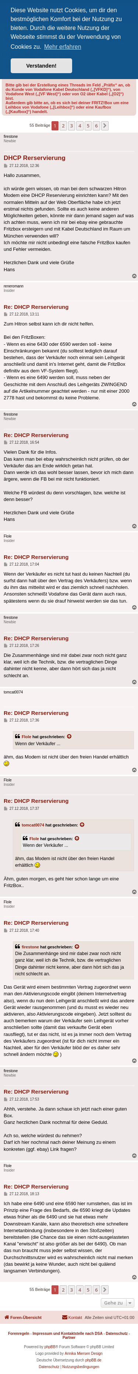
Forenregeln (18, 1334)
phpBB (50, 1347)
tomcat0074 (33, 825)
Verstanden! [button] (41, 66)
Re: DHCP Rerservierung (36, 307)
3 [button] (71, 125)
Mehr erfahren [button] (62, 47)
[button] (105, 125)
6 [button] (96, 125)
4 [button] (79, 125)
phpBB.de (93, 1360)
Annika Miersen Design (84, 1353)
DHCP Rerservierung (35, 157)
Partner (69, 1338)
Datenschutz (117, 1334)
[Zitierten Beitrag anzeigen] (69, 736)
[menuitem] (72, 1317)
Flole (26, 736)
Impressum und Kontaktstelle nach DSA (68, 1334)
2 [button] (63, 125)
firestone (30, 947)
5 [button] (88, 125)
